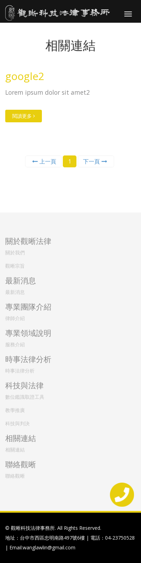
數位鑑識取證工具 (24, 395)
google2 (24, 76)
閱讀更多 (23, 116)
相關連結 (15, 448)
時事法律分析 (20, 369)
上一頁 (44, 161)
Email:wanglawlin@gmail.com (42, 547)
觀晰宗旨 (15, 264)
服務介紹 (15, 342)
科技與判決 (17, 421)
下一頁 (95, 161)
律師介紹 (15, 316)
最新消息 (15, 290)
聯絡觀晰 (15, 474)
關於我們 (15, 250)
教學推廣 (15, 408)
